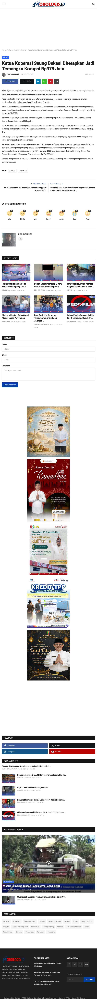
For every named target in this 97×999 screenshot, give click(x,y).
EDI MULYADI (6, 321)
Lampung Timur (86, 921)
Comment (6, 366)
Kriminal (23, 50)
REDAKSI (4, 290)
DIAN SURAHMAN (10, 75)
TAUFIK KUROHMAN (9, 890)
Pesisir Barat (7, 932)
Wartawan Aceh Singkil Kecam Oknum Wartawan (48, 964)
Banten (42, 921)
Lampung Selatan (54, 921)
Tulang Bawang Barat (20, 927)
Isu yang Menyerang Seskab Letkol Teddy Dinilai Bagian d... (41, 800)
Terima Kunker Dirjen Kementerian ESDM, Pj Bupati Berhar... (46, 983)
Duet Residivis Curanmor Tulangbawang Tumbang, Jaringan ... (45, 318)
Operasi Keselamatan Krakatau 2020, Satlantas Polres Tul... (26, 766)
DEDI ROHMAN (71, 321)
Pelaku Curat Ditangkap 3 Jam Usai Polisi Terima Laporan (48, 285)
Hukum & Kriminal (13, 50)
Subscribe (89, 980)
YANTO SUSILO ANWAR (41, 324)
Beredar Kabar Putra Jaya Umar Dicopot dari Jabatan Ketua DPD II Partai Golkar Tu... (72, 189)
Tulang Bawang (48, 927)
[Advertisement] (48, 18)
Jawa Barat (23, 170)
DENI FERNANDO (39, 290)
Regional (6, 921)
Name (4, 344)
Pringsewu (51, 932)
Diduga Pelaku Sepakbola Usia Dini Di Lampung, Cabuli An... (80, 316)
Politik (75, 921)
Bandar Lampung (30, 921)
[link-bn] (48, 431)
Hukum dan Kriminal (74, 927)
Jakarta (67, 921)
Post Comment (10, 385)
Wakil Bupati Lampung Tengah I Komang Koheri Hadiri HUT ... (41, 897)
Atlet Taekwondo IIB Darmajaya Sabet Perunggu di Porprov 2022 (25, 189)
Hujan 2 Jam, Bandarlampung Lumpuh (32, 787)
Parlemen (40, 932)
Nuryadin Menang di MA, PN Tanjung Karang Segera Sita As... (41, 775)
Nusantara (16, 921)
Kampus (6, 927)
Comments (9, 338)
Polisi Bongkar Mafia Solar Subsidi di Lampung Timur (14, 285)
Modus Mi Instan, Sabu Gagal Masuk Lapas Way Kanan (15, 316)
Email (4, 355)
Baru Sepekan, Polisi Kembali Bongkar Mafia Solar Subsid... (80, 285)
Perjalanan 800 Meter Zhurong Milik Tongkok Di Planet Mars (47, 973)
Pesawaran (30, 932)
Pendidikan (35, 927)
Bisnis (87, 927)
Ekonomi (19, 932)
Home (4, 50)
